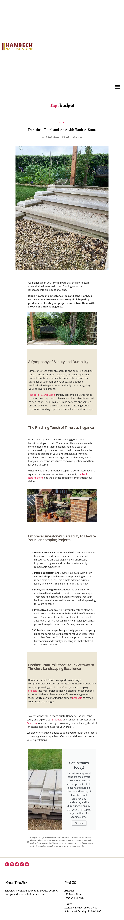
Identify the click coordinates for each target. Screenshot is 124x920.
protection (34, 846)
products (77, 697)
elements (42, 840)
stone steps (76, 846)
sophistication (55, 846)
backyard (34, 837)
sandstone (44, 846)
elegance (34, 840)
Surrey (84, 846)
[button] (118, 87)
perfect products (86, 843)
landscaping (47, 843)
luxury (64, 843)
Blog (62, 123)
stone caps (66, 846)
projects (32, 690)
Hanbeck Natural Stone (42, 394)
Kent (39, 843)
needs (70, 843)
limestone (56, 843)
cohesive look (51, 837)
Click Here (79, 823)
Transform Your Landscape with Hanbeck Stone (62, 129)
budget (41, 837)
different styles (64, 837)
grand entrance (53, 840)
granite (63, 840)
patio (76, 843)
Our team (32, 723)
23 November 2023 (74, 137)
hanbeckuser (53, 137)
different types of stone (81, 837)
